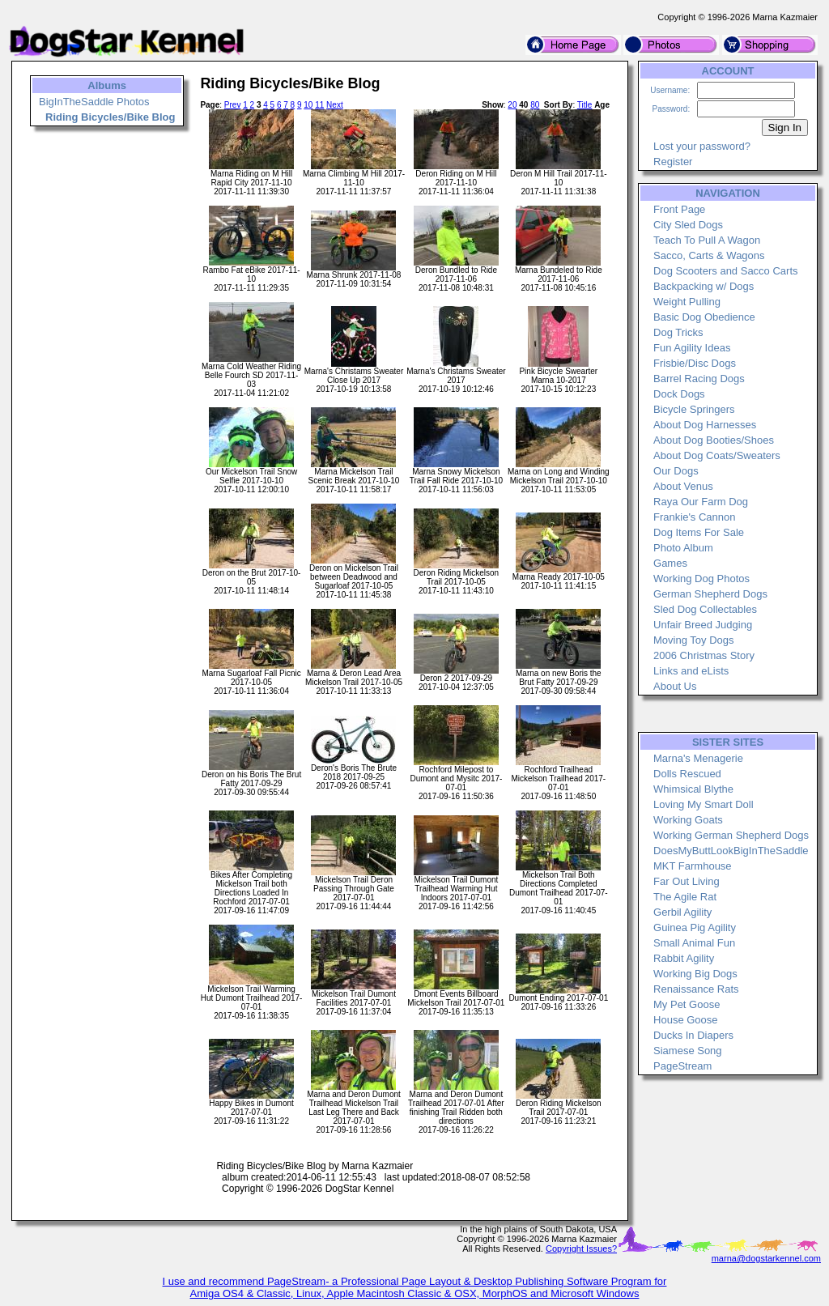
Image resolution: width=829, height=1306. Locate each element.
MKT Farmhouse (692, 866)
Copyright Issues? (581, 1248)
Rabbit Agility (683, 958)
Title (585, 104)
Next (334, 104)
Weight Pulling (687, 302)
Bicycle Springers (693, 409)
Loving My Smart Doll (703, 804)
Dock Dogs (679, 394)
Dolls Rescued (687, 774)
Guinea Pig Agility (694, 927)
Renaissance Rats (696, 989)
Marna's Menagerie (698, 758)
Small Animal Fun (694, 943)
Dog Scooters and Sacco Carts (725, 271)
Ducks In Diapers (693, 1035)
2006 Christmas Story (704, 655)
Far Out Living (686, 881)
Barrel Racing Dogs (699, 378)
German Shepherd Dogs (710, 594)
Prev (232, 104)
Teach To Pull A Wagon (706, 240)
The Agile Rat (684, 897)
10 (308, 104)
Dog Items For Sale (698, 532)
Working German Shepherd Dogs (731, 835)
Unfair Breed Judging (702, 625)
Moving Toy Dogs (693, 640)
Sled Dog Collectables (705, 609)
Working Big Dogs (695, 974)
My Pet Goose (686, 1004)
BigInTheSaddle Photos (94, 102)
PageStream (682, 1066)
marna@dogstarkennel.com (766, 1258)
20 (512, 104)
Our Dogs (676, 471)
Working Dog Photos (701, 578)
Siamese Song (687, 1050)
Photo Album (683, 548)
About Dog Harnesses (704, 425)
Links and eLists (691, 671)
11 (319, 104)
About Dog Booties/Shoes (713, 440)
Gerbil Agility (682, 912)
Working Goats (688, 820)
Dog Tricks (678, 332)
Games (670, 563)
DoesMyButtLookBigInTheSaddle (731, 850)
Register (672, 161)
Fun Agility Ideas (691, 348)
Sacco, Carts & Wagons (709, 255)
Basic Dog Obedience (704, 317)
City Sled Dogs (688, 225)
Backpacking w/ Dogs (703, 286)
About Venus (683, 486)
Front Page (679, 209)
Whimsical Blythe (693, 789)
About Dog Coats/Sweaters (716, 455)
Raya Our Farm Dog (700, 502)
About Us (674, 686)
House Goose (685, 1020)
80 (534, 104)
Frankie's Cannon (694, 517)
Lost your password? (701, 146)
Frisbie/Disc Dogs (694, 363)
